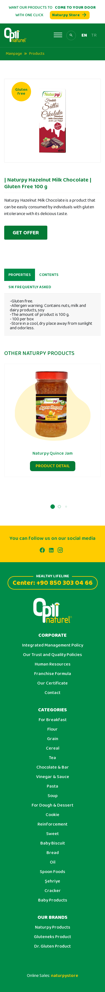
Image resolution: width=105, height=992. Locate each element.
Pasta (52, 786)
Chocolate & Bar (52, 767)
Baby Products (52, 900)
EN (84, 35)
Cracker (53, 891)
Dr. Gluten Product (52, 946)
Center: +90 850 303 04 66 (53, 582)
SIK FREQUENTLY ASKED (29, 290)
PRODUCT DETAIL (53, 468)
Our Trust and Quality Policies (52, 655)
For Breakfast (53, 720)
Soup (53, 796)
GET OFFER (26, 232)
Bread (52, 853)
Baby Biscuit (52, 843)
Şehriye (52, 881)
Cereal (52, 748)
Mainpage (14, 54)
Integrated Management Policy (52, 645)
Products (37, 54)
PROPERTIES (19, 278)
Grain (52, 739)
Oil (52, 862)
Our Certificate (52, 683)
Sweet (52, 834)
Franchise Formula (52, 674)
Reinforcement (52, 824)
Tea (52, 758)
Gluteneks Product (52, 937)
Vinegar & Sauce (52, 777)
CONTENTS (49, 278)
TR (94, 35)
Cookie (52, 815)
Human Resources (53, 664)
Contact (52, 693)
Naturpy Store (69, 15)
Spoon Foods (52, 872)
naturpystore (64, 975)
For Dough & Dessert (52, 805)
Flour (52, 729)
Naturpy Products (52, 927)
